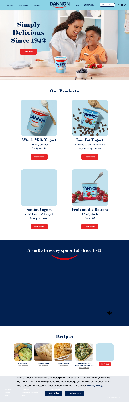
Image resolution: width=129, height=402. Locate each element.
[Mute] (109, 312)
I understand (74, 393)
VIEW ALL (105, 364)
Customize (53, 393)
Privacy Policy (94, 385)
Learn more (28, 51)
